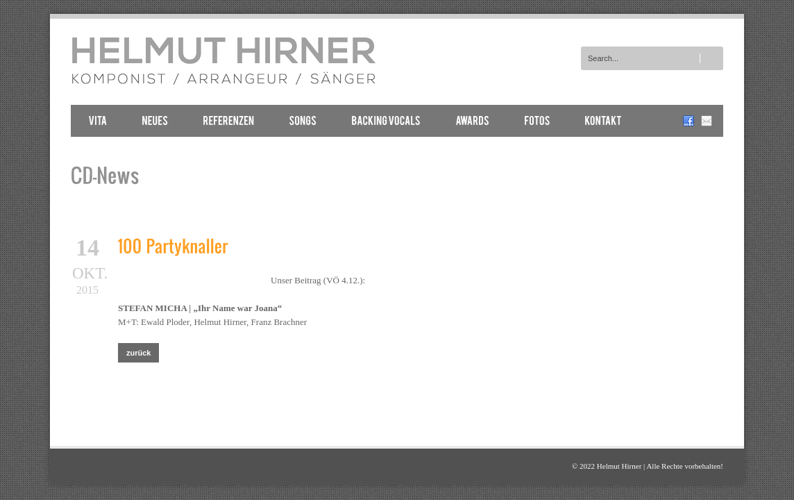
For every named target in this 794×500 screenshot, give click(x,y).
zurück (138, 353)
